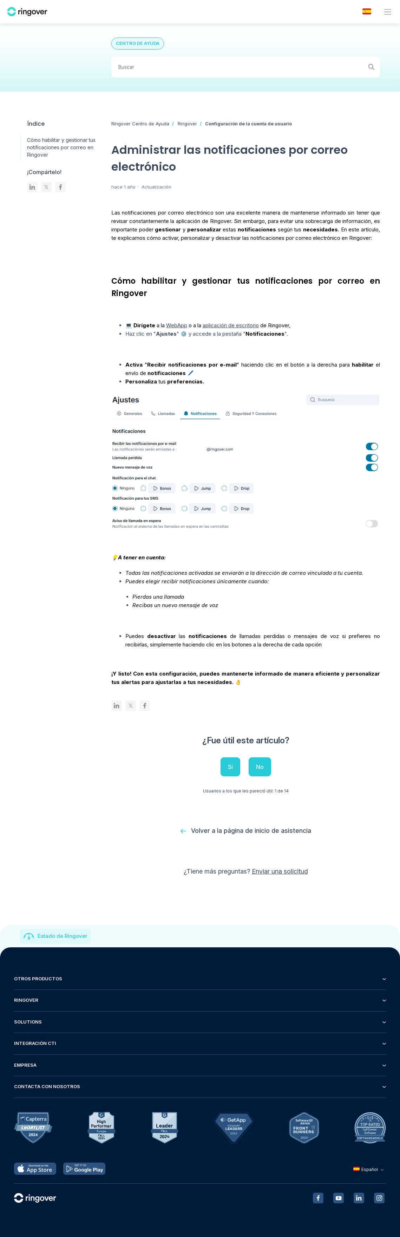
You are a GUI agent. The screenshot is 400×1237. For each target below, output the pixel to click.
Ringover (187, 123)
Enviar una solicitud (280, 871)
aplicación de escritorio (231, 325)
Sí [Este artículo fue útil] (230, 766)
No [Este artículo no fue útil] (260, 766)
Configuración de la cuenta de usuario (248, 123)
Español (369, 1169)
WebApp (176, 325)
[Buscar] (245, 67)
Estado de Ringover (62, 936)
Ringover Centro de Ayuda (140, 123)
